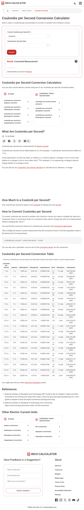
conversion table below (63, 226)
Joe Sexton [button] (10, 136)
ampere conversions (16, 425)
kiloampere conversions (16, 435)
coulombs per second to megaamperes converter (16, 122)
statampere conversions (47, 436)
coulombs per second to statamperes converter (47, 116)
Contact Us (58, 470)
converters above (46, 247)
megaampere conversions (16, 440)
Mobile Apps (59, 478)
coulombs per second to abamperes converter (47, 109)
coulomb (36, 205)
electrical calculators (33, 383)
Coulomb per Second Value (16, 41)
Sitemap (58, 495)
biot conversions (47, 427)
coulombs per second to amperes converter (16, 102)
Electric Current (27, 10)
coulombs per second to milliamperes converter (16, 108)
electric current (42, 146)
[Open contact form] (76, 61)
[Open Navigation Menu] (80, 3)
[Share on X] (14, 141)
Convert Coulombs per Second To (19, 32)
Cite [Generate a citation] (26, 141)
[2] (24, 221)
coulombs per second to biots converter (47, 103)
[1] (38, 160)
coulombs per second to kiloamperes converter (16, 115)
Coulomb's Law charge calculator (30, 168)
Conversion (15, 10)
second (58, 205)
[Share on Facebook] (9, 141)
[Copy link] (4, 141)
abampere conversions (47, 431)
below (30, 72)
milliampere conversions (16, 430)
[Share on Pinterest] (19, 141)
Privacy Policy (60, 486)
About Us (58, 466)
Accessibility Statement (63, 490)
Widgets (58, 474)
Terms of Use (59, 482)
